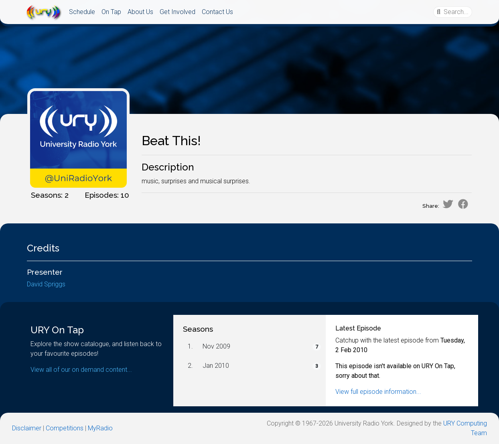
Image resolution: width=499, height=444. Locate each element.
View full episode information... (378, 391)
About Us (140, 12)
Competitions (64, 428)
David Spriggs (46, 284)
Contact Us (217, 12)
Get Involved (177, 12)
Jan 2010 (216, 365)
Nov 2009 (216, 346)
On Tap (111, 12)
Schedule (82, 12)
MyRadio (100, 428)
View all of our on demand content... (81, 369)
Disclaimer (26, 428)
